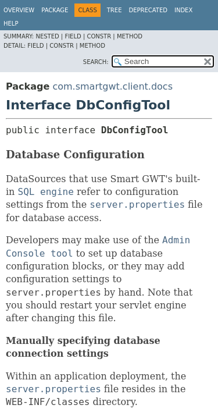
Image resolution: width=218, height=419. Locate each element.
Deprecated (147, 10)
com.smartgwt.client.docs (112, 86)
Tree (114, 10)
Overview (18, 10)
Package (54, 10)
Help (10, 23)
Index (183, 10)
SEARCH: (96, 62)
